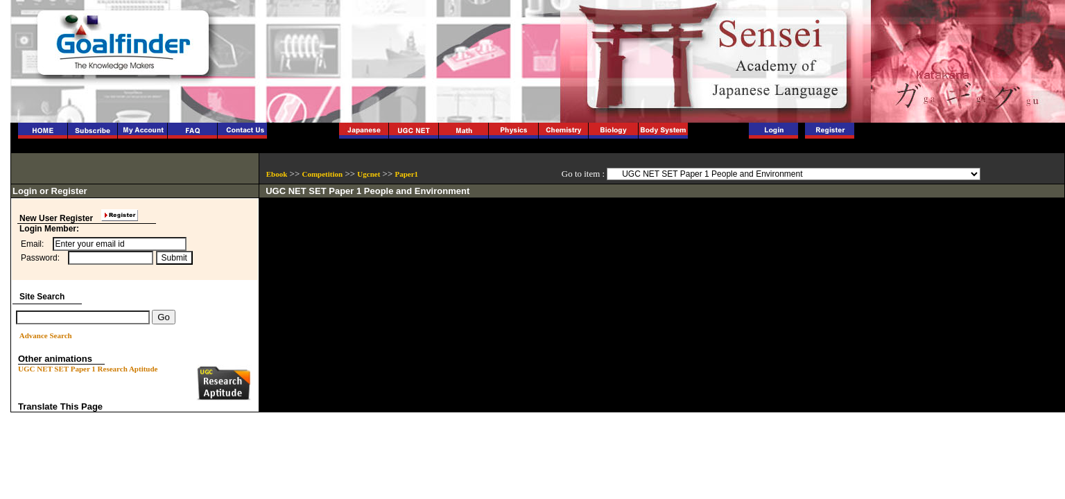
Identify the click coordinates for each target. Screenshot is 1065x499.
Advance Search (45, 335)
